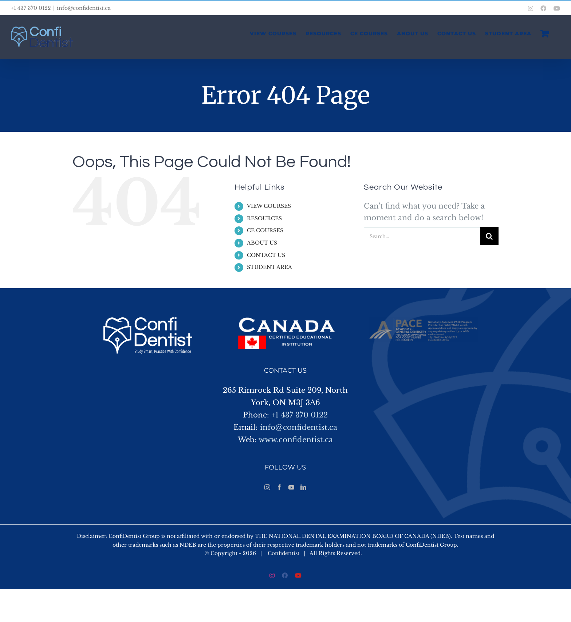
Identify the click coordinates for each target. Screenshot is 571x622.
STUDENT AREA (269, 267)
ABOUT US (262, 242)
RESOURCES (264, 218)
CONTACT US (266, 255)
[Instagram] (267, 487)
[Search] (489, 236)
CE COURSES (265, 230)
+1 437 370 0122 (299, 415)
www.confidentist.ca (296, 439)
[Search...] (422, 236)
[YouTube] (291, 487)
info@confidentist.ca (84, 8)
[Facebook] (279, 487)
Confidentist (283, 553)
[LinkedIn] (303, 487)
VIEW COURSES (269, 206)
